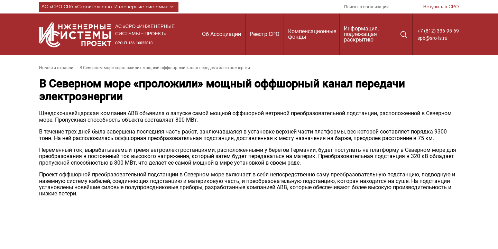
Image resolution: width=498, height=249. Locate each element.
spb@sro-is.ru (432, 38)
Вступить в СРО (441, 7)
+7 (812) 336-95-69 (438, 31)
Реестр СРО (264, 34)
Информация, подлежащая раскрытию (361, 34)
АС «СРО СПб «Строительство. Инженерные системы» (109, 7)
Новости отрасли (56, 67)
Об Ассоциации (221, 34)
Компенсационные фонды (312, 34)
